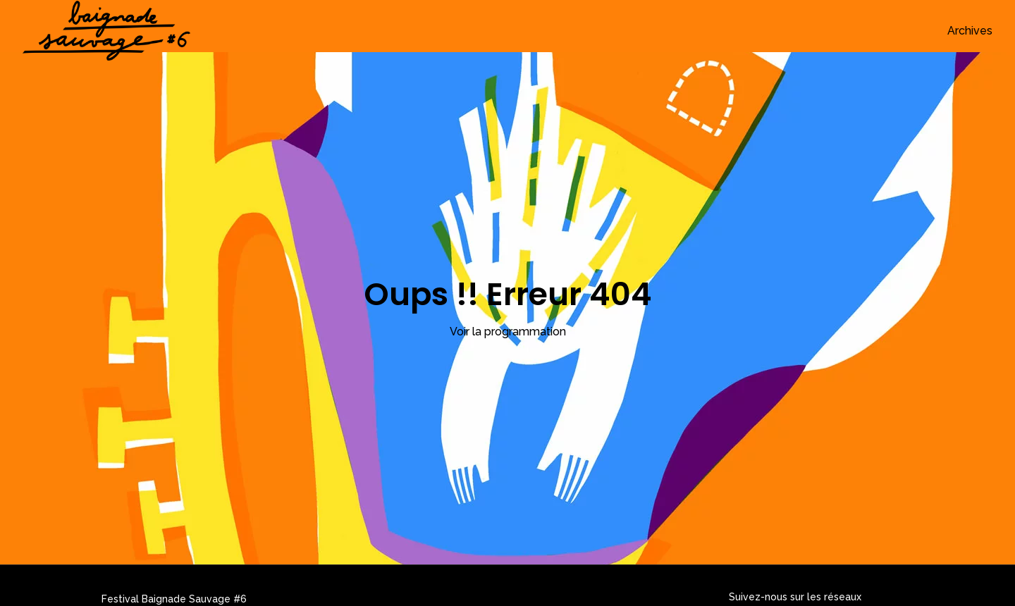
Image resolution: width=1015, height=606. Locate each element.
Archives (969, 30)
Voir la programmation (508, 331)
